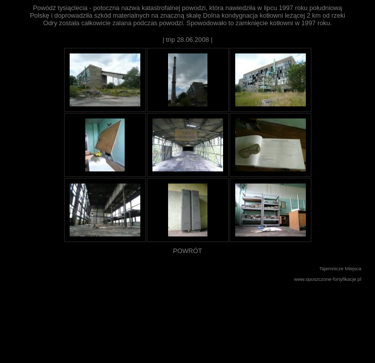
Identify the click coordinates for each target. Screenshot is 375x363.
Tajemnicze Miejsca (340, 268)
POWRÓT (187, 251)
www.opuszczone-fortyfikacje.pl (327, 279)
